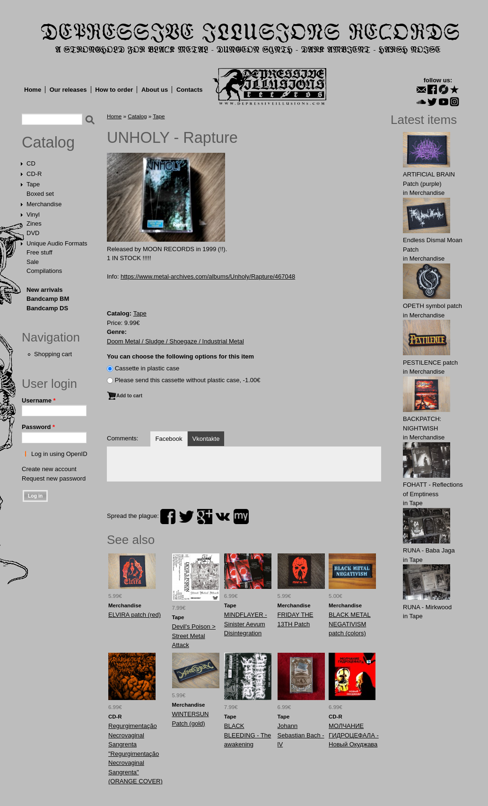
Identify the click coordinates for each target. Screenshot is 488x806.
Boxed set (40, 193)
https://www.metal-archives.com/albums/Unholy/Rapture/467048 (208, 276)
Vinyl (33, 214)
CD (30, 163)
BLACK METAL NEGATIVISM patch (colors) (350, 624)
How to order (114, 89)
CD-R (34, 173)
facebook (167, 516)
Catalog (48, 142)
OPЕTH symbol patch (432, 305)
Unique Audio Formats (56, 243)
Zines (34, 223)
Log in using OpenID (59, 453)
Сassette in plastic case (147, 368)
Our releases (68, 89)
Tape (33, 184)
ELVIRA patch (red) (134, 614)
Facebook (168, 438)
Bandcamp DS (47, 308)
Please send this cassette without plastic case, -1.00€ (188, 380)
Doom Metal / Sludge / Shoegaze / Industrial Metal (175, 341)
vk (222, 516)
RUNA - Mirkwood (427, 607)
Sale (32, 261)
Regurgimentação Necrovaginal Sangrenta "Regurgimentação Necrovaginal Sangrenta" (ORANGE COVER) (135, 753)
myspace (241, 516)
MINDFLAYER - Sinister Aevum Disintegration (245, 624)
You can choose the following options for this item (180, 356)
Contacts (189, 89)
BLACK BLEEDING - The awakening (247, 735)
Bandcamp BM (47, 298)
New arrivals (44, 289)
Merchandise (43, 204)
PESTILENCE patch (430, 362)
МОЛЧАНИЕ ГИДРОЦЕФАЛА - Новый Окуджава (354, 735)
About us (154, 89)
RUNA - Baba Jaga (429, 550)
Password (38, 426)
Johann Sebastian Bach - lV (301, 735)
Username (39, 400)
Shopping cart (53, 354)
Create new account (49, 469)
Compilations (44, 270)
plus (204, 516)
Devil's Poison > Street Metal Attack (194, 635)
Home (32, 89)
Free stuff (39, 252)
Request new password (54, 478)
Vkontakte (206, 438)
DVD (32, 233)
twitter (186, 516)
